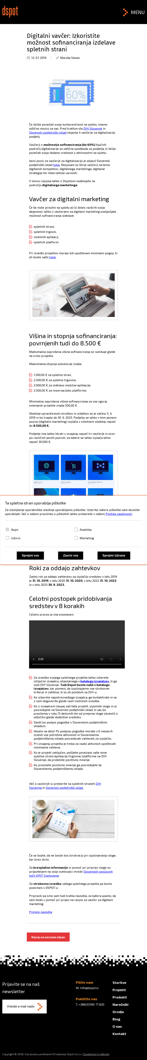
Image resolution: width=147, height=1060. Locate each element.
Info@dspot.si (89, 988)
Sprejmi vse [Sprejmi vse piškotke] (30, 555)
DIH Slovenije (92, 128)
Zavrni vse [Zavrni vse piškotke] (70, 555)
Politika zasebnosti (119, 514)
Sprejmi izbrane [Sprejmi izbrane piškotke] (113, 555)
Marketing (87, 538)
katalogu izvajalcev (94, 681)
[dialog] (73, 530)
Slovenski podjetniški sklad (47, 132)
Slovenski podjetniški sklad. (64, 787)
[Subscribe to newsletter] (40, 1007)
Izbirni (15, 538)
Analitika (85, 529)
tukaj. (52, 257)
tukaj (56, 165)
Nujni (14, 529)
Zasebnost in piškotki (96, 1054)
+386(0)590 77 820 (91, 1004)
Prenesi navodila (40, 912)
